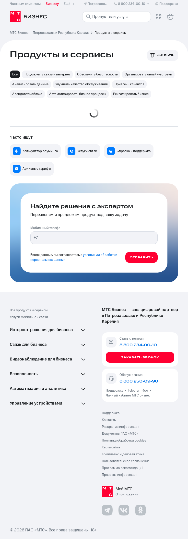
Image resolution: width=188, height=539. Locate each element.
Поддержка (115, 390)
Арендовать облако (27, 94)
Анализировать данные (30, 84)
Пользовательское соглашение (126, 461)
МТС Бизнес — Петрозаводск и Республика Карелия (50, 32)
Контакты (109, 420)
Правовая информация (119, 474)
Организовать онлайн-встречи (148, 74)
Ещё (69, 3)
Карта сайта (111, 447)
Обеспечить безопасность (97, 74)
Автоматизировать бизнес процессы (77, 94)
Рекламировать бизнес (131, 94)
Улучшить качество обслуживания (81, 84)
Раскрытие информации (121, 426)
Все (15, 74)
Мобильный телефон (46, 228)
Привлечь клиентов (129, 84)
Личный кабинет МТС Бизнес (128, 395)
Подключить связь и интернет (47, 74)
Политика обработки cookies (124, 440)
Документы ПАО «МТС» (120, 433)
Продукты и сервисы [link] (110, 32)
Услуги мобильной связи (29, 317)
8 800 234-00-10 (132, 3)
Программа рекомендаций (122, 468)
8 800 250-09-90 (138, 381)
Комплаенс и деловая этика (123, 454)
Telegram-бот (138, 390)
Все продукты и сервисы (29, 310)
